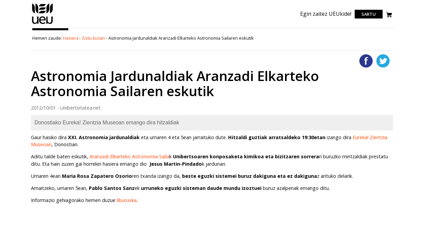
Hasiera (70, 38)
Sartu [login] (368, 14)
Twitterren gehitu (383, 61)
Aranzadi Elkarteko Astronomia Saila (129, 156)
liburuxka (127, 200)
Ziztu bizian (93, 38)
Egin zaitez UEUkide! (325, 13)
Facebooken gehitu (366, 61)
